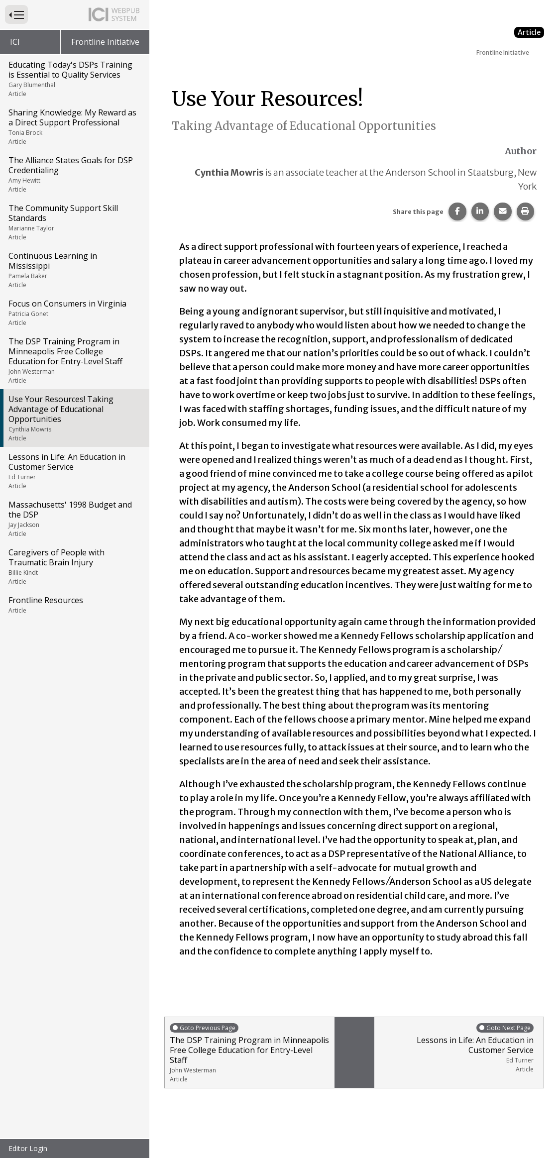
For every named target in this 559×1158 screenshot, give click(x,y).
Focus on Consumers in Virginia (73, 312)
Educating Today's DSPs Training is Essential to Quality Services (73, 78)
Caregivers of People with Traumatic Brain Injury (73, 566)
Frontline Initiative (105, 41)
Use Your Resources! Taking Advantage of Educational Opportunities (73, 418)
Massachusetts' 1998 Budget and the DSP (73, 518)
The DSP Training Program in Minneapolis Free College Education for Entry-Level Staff (73, 360)
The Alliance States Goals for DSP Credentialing (73, 174)
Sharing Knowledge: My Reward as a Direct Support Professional (73, 126)
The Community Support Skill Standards (73, 222)
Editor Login (27, 1148)
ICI (15, 41)
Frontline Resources (73, 605)
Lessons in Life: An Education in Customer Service (73, 470)
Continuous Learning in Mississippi (73, 269)
